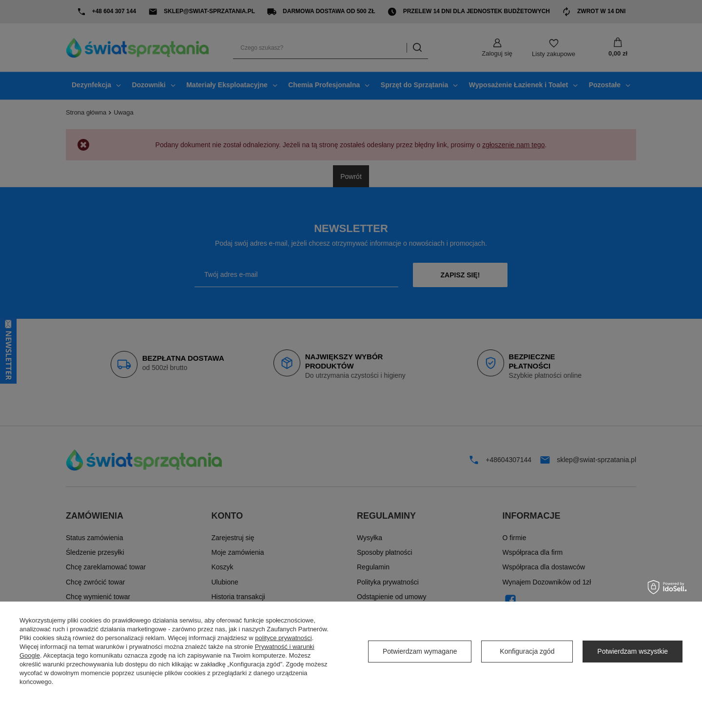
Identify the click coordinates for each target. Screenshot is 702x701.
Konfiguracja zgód (527, 651)
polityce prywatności (283, 638)
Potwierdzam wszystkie (632, 651)
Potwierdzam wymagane (420, 651)
